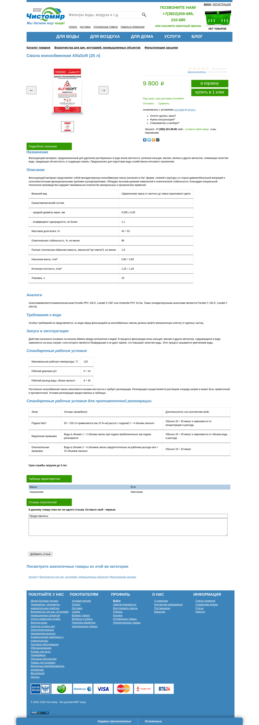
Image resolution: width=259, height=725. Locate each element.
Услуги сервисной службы (46, 619)
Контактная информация (168, 604)
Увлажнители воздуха (43, 633)
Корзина (117, 615)
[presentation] (60, 544)
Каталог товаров (38, 47)
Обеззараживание (41, 648)
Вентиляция (37, 673)
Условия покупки (81, 600)
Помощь (117, 611)
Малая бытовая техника (44, 600)
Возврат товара (81, 615)
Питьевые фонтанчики (44, 658)
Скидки (76, 611)
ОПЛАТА (73, 27)
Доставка (77, 608)
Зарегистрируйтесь (197, 72)
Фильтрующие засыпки (161, 47)
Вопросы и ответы (82, 619)
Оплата (76, 604)
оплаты (191, 109)
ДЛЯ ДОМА (142, 36)
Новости (200, 611)
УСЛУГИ (172, 36)
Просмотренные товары (127, 622)
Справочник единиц (206, 604)
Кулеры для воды (41, 651)
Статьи (199, 608)
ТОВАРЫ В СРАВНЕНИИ (132, 27)
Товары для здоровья (43, 662)
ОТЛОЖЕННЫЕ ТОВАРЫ (105, 27)
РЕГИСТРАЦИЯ (222, 4)
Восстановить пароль (125, 608)
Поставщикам (162, 608)
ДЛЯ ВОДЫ (67, 36)
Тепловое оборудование (45, 644)
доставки (179, 109)
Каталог (33, 577)
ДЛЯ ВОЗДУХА (105, 36)
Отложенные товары (125, 619)
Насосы (35, 677)
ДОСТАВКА (85, 27)
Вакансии (159, 611)
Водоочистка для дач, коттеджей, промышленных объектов (97, 47)
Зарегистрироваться (124, 604)
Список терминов (205, 600)
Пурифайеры (38, 655)
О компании (161, 600)
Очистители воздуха (42, 629)
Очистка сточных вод (43, 626)
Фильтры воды (39, 622)
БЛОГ (197, 36)
